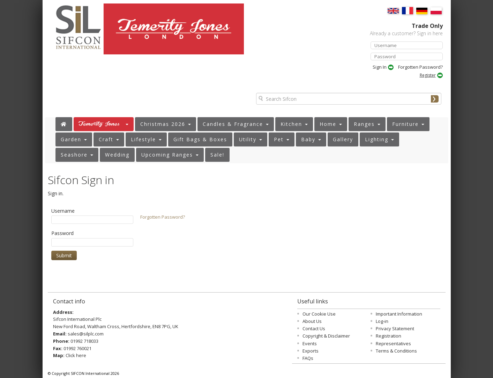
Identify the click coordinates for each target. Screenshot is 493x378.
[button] (104, 124)
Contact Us (313, 328)
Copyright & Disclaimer (326, 336)
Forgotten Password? (420, 67)
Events (309, 343)
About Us (312, 321)
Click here (76, 355)
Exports (310, 351)
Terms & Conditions (396, 351)
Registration (388, 336)
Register (428, 75)
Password (62, 233)
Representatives (393, 343)
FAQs (307, 358)
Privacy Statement (395, 328)
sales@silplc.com (86, 334)
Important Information (399, 314)
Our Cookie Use (319, 314)
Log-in (382, 321)
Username (63, 210)
